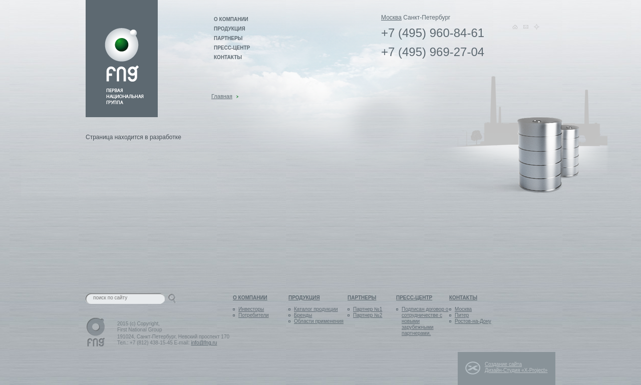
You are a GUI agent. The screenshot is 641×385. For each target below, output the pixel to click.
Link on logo (122, 59)
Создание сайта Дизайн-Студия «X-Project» (516, 367)
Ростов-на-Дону (473, 321)
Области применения (319, 321)
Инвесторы (251, 309)
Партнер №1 (367, 309)
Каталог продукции (316, 309)
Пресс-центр (232, 48)
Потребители (253, 315)
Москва (391, 17)
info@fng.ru (204, 342)
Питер (462, 315)
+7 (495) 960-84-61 (432, 33)
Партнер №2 (367, 315)
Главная (221, 96)
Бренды (303, 315)
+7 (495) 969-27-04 (432, 52)
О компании (231, 19)
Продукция (229, 29)
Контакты (228, 57)
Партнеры (228, 38)
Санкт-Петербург (426, 17)
